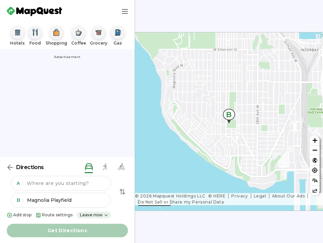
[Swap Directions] (122, 191)
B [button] (20, 200)
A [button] (20, 183)
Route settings (54, 215)
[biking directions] (121, 167)
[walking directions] (105, 167)
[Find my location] (315, 170)
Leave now (94, 214)
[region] (229, 121)
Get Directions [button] (67, 230)
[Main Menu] (125, 11)
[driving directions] (89, 167)
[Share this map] (315, 190)
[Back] (10, 167)
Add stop (19, 215)
